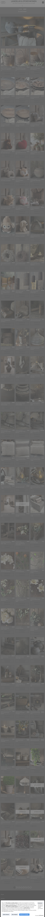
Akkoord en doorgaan (24, 914)
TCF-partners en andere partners (12, 902)
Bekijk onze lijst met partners (11, 905)
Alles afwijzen (14, 914)
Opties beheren (27, 907)
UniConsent (41, 915)
